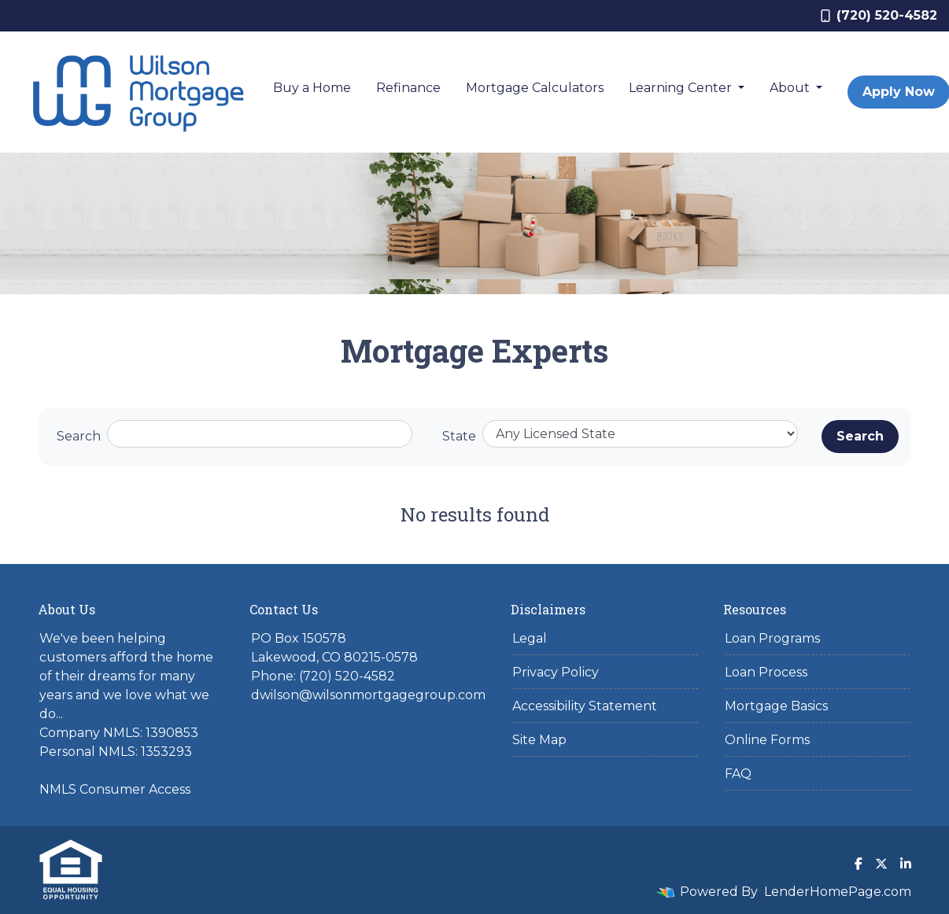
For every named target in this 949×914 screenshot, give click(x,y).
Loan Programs (772, 638)
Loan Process (766, 672)
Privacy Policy (555, 672)
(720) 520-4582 (879, 15)
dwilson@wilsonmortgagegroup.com (368, 694)
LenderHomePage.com (837, 891)
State (459, 436)
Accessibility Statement (584, 705)
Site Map (539, 739)
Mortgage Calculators (535, 87)
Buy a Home (312, 87)
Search (79, 436)
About (791, 87)
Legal (529, 638)
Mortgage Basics (776, 705)
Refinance (408, 87)
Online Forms (767, 739)
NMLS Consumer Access (114, 789)
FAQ (738, 773)
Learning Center (682, 87)
